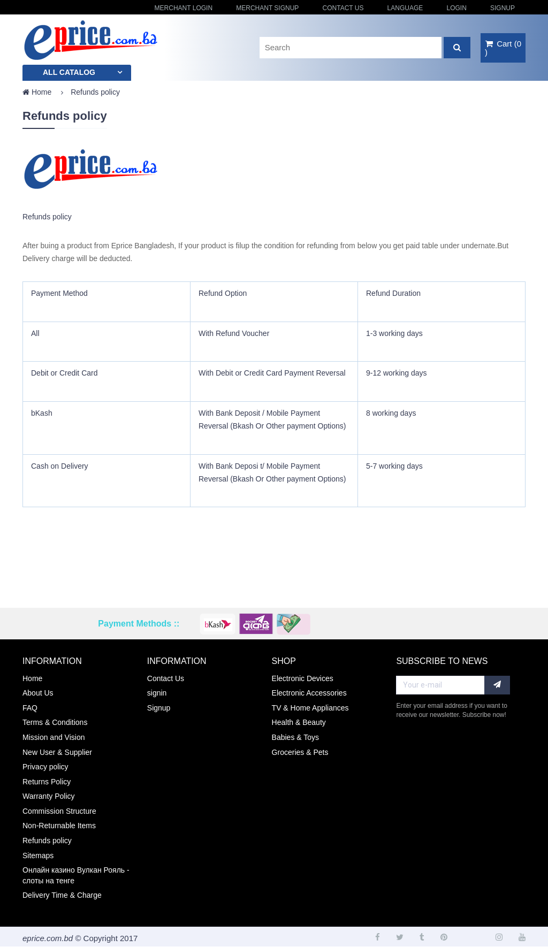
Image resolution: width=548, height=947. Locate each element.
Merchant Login (183, 8)
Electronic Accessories (309, 693)
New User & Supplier (57, 752)
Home (36, 92)
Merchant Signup (267, 8)
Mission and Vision (53, 737)
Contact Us (343, 8)
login (456, 8)
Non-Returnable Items (59, 825)
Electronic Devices (302, 678)
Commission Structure (59, 811)
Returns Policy (46, 781)
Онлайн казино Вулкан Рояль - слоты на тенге (76, 875)
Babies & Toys (295, 737)
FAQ (29, 708)
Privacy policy (45, 766)
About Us (38, 693)
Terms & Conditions (54, 722)
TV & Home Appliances (310, 708)
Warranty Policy (48, 796)
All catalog (69, 72)
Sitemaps (38, 855)
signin (157, 693)
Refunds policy (47, 840)
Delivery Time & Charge (62, 895)
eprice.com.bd (47, 938)
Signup (502, 8)
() (503, 48)
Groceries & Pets (300, 752)
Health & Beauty (299, 722)
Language (405, 8)
